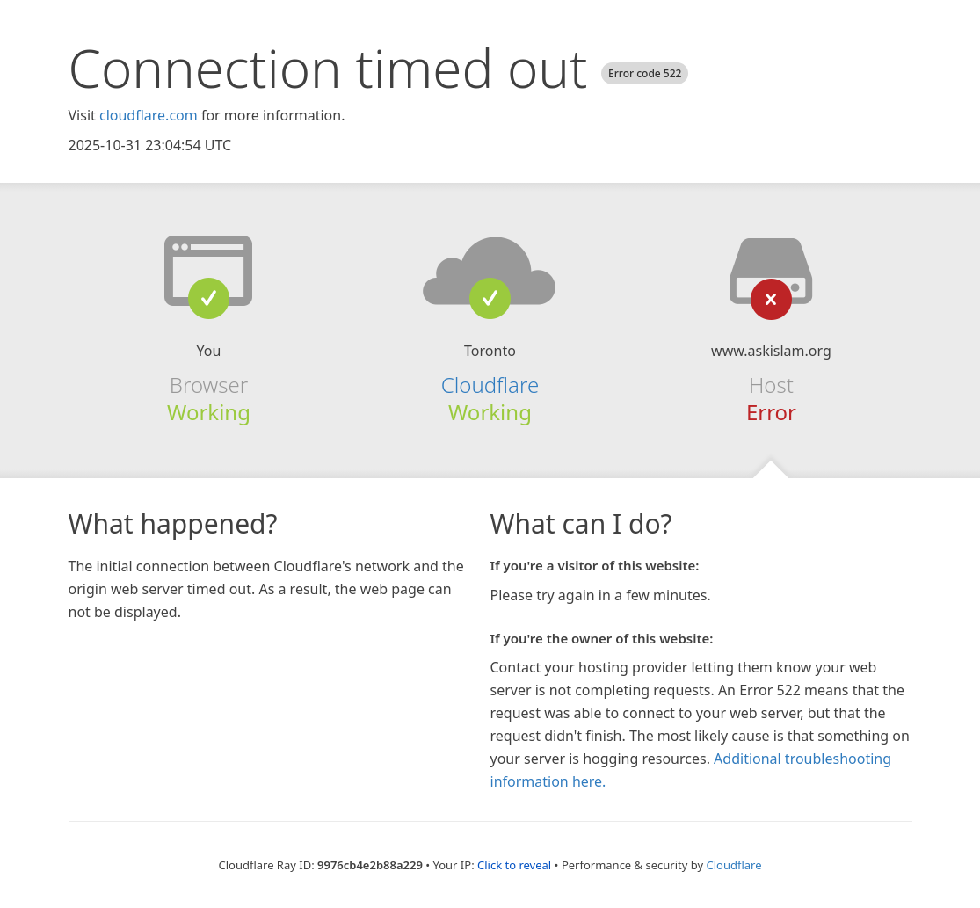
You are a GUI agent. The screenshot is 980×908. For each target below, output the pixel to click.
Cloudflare (490, 384)
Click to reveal (514, 865)
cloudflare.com (148, 115)
